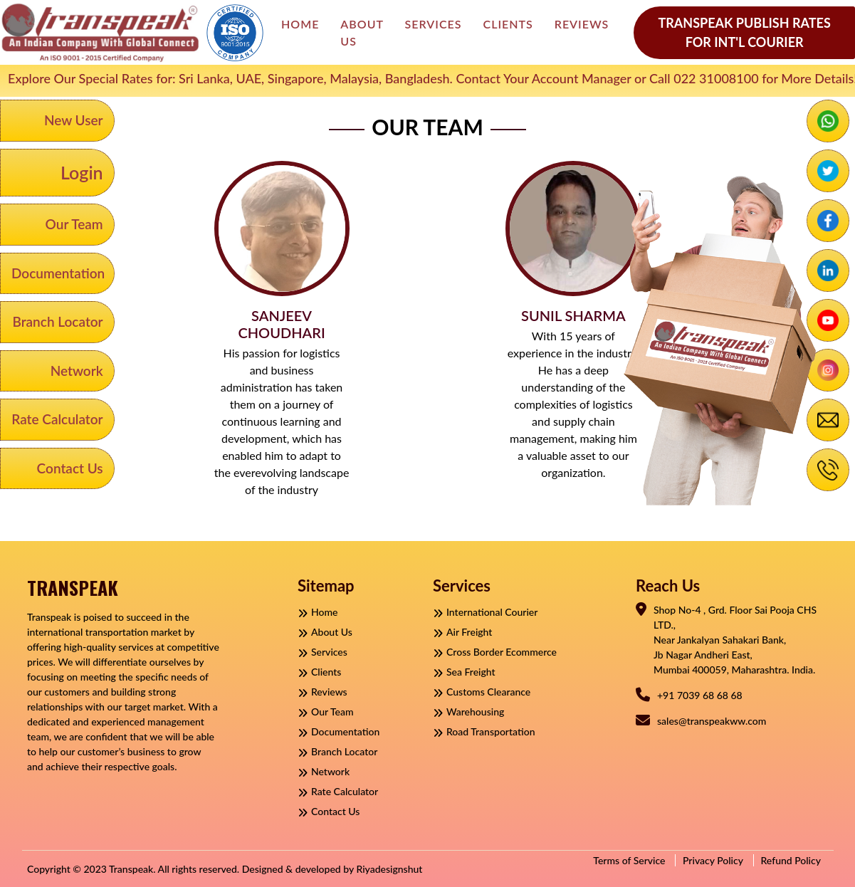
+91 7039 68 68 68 (700, 695)
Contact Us (70, 468)
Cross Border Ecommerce (495, 652)
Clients (508, 24)
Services (433, 24)
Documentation (58, 273)
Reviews (582, 24)
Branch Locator (57, 321)
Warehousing (468, 711)
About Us (361, 32)
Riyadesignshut (389, 869)
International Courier (485, 612)
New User (73, 120)
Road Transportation (484, 731)
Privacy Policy (713, 860)
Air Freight (462, 632)
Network (77, 370)
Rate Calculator (57, 419)
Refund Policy (791, 860)
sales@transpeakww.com (711, 721)
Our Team (74, 224)
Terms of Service (629, 860)
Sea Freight (464, 672)
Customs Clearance (481, 692)
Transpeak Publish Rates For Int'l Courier (744, 32)
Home (300, 24)
